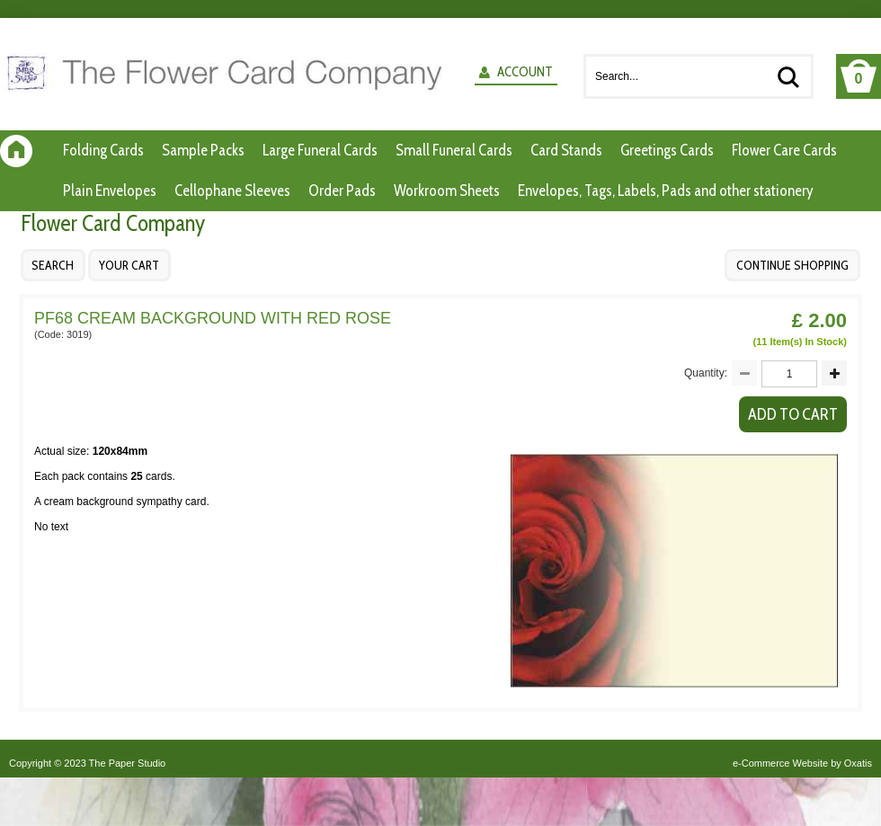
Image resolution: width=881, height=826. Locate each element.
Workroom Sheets (447, 191)
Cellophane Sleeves (232, 191)
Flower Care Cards (784, 150)
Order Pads (342, 191)
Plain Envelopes (109, 191)
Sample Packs (203, 150)
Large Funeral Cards (320, 150)
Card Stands (566, 150)
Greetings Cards (667, 150)
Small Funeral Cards (454, 150)
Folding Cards (103, 150)
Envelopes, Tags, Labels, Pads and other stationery (666, 191)
